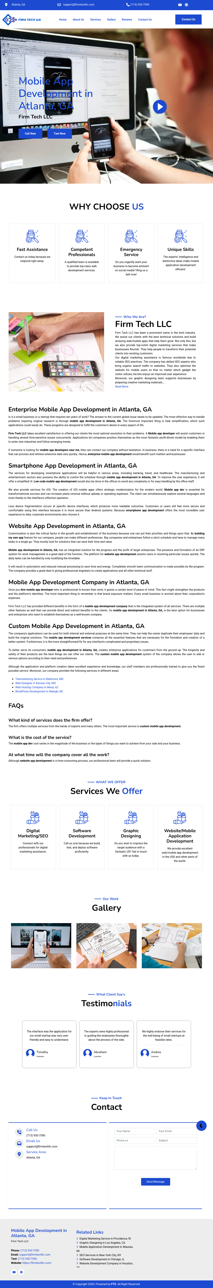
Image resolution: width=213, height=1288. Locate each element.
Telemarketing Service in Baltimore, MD (39, 679)
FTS (113, 1284)
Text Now (60, 134)
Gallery (111, 20)
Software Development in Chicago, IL (100, 1259)
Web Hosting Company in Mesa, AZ (36, 687)
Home (63, 19)
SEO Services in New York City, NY (98, 1255)
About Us (78, 20)
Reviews (127, 20)
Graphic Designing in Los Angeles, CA (100, 1243)
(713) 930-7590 (29, 1251)
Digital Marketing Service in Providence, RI (103, 1239)
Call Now (30, 134)
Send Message (156, 1182)
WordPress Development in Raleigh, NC (39, 691)
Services (95, 20)
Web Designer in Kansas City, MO (35, 683)
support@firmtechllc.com (34, 1255)
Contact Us (145, 20)
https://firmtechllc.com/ (37, 1263)
